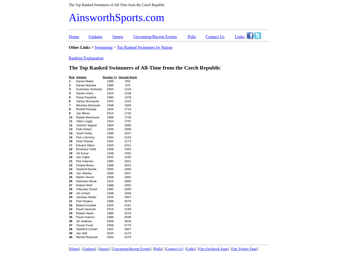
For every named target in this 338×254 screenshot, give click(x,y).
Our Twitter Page (244, 249)
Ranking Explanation (86, 58)
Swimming (104, 47)
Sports (117, 36)
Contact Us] (174, 249)
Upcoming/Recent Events (155, 36)
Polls (192, 36)
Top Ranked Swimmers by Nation (145, 47)
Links (240, 36)
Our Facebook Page (213, 249)
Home (74, 36)
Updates (95, 36)
